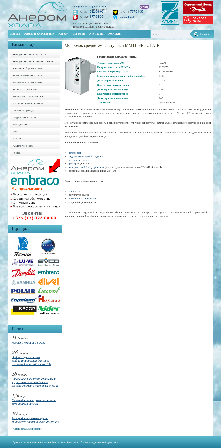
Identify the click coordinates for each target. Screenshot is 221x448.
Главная (15, 33)
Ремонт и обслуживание (39, 33)
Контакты (114, 33)
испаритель (75, 191)
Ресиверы (18, 138)
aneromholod (127, 17)
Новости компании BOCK (28, 342)
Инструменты (20, 124)
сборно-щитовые (27, 68)
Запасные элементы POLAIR (27, 75)
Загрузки (79, 33)
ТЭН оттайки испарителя (82, 198)
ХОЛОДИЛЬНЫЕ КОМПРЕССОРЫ (33, 61)
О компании (96, 33)
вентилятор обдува (79, 159)
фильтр (73, 163)
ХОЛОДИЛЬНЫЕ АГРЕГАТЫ (29, 54)
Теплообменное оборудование (28, 103)
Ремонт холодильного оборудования (99, 442)
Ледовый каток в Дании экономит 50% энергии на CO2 (34, 402)
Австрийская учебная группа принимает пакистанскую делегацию (36, 420)
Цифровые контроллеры (25, 117)
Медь (15, 131)
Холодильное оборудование (66, 442)
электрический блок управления (86, 167)
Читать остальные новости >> (28, 428)
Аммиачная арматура (23, 110)
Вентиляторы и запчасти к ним (28, 96)
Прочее (16, 152)
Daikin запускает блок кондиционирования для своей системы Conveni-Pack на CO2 (31, 361)
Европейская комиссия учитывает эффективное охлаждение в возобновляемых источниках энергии (35, 382)
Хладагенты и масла (23, 145)
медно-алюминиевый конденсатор (87, 156)
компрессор (75, 152)
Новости (63, 33)
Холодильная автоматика (25, 89)
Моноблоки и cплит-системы (27, 82)
